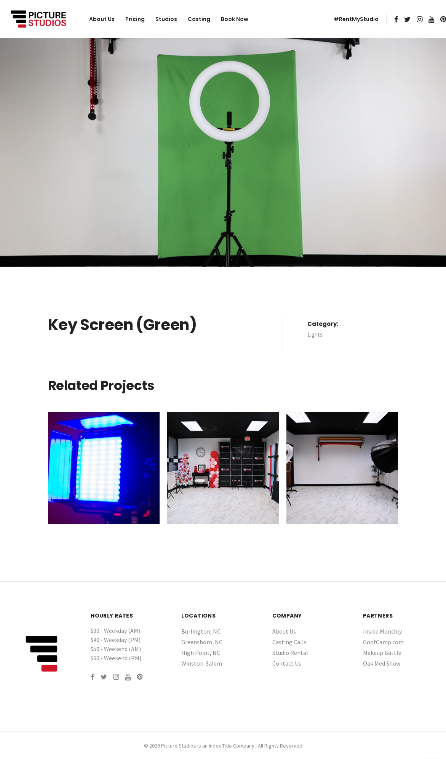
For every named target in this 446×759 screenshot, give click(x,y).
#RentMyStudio (356, 19)
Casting (199, 19)
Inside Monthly (382, 631)
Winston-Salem (201, 663)
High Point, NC (200, 652)
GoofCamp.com (383, 642)
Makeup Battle (382, 652)
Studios (166, 19)
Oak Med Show (381, 663)
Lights (315, 334)
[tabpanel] (223, 152)
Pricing (135, 19)
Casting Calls (289, 642)
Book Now (234, 19)
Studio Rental (290, 652)
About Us (102, 19)
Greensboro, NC (201, 642)
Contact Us (286, 663)
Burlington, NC (201, 631)
